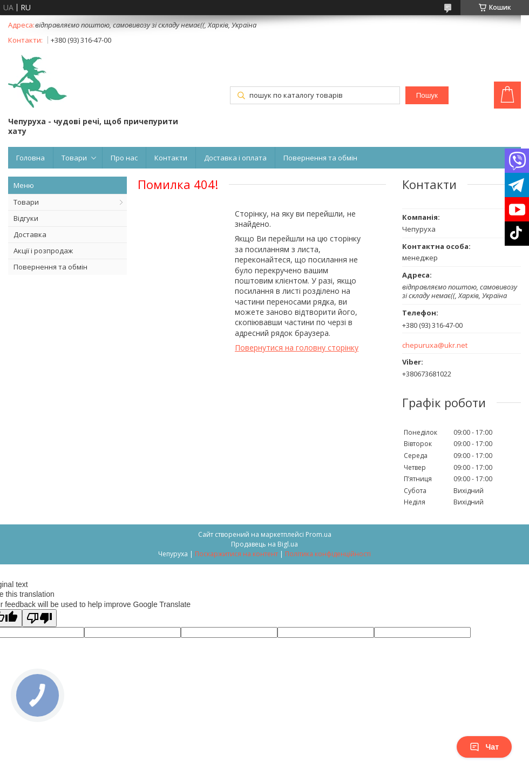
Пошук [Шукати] (427, 95)
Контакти (170, 158)
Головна (30, 158)
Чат (484, 747)
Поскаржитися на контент (236, 553)
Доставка (29, 234)
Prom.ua (318, 534)
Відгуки (25, 218)
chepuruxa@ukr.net (434, 345)
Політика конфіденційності (328, 553)
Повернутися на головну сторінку (296, 347)
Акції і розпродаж (43, 250)
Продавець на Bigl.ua (264, 544)
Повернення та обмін (320, 158)
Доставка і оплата (235, 158)
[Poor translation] (39, 618)
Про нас (124, 158)
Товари (74, 158)
